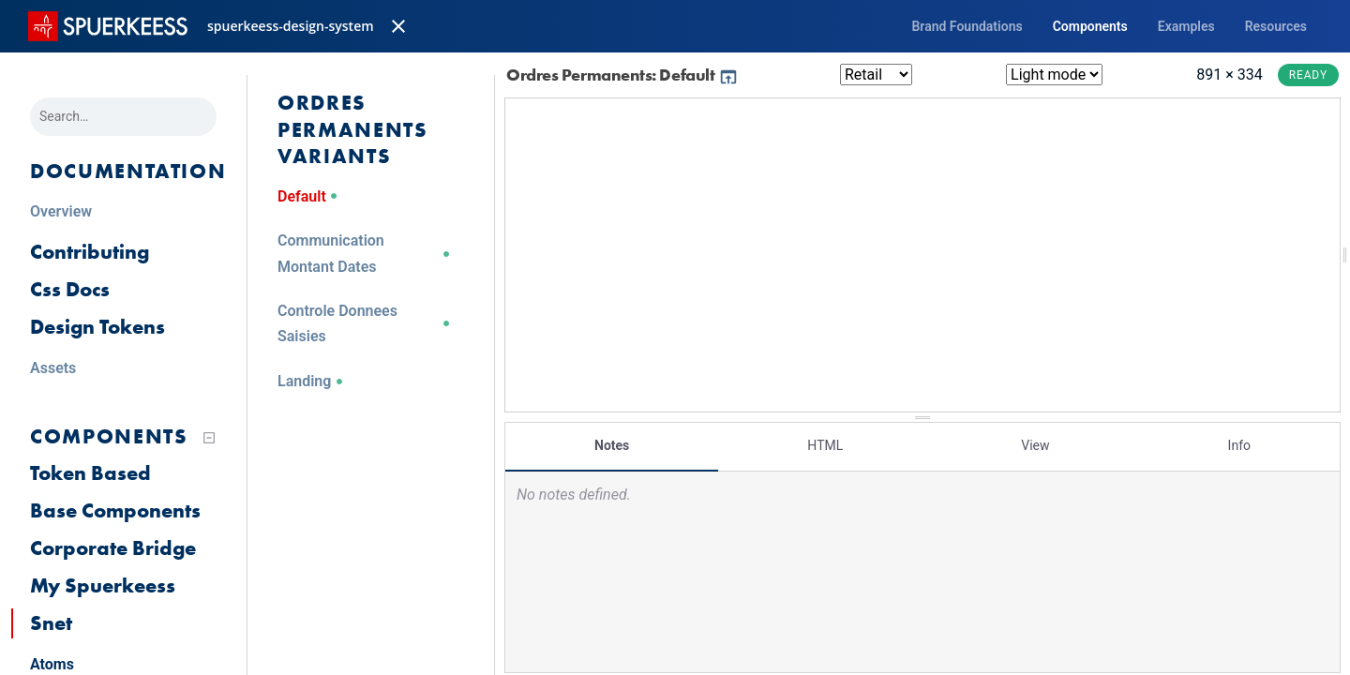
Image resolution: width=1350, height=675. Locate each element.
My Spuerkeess (102, 585)
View (1035, 445)
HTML (825, 445)
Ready (1308, 75)
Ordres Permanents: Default (622, 74)
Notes (611, 445)
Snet (51, 623)
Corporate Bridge (113, 548)
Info (1239, 445)
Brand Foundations (966, 26)
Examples (1186, 26)
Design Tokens (97, 326)
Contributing (89, 251)
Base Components (115, 510)
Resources (1276, 26)
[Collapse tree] (209, 437)
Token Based (90, 473)
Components (1090, 26)
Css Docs (70, 289)
